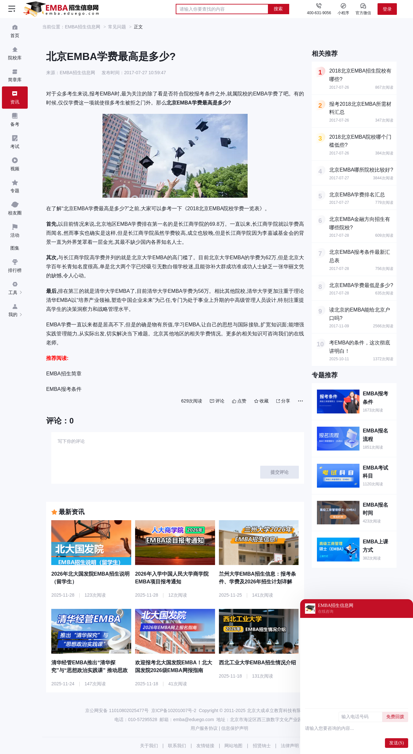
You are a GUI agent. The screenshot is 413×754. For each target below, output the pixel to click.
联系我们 (177, 745)
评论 (217, 400)
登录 (387, 9)
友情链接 (205, 745)
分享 (283, 400)
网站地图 (233, 745)
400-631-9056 (319, 13)
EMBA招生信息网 (82, 26)
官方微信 (363, 8)
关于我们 (149, 745)
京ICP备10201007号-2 (173, 710)
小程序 (343, 8)
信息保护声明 (234, 728)
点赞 (239, 400)
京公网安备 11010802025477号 (117, 710)
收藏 (261, 400)
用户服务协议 (204, 728)
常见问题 (117, 26)
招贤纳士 (262, 745)
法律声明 (290, 745)
